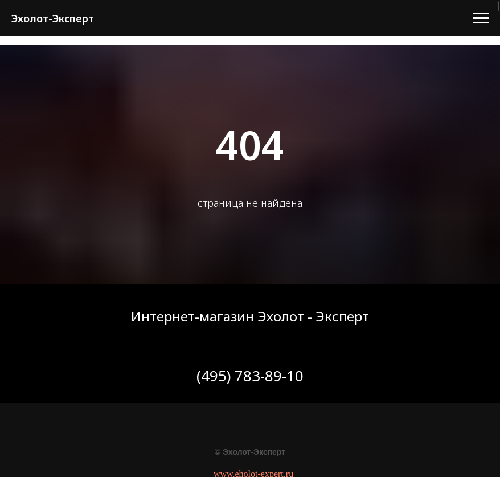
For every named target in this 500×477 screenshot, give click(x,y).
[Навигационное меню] (481, 18)
